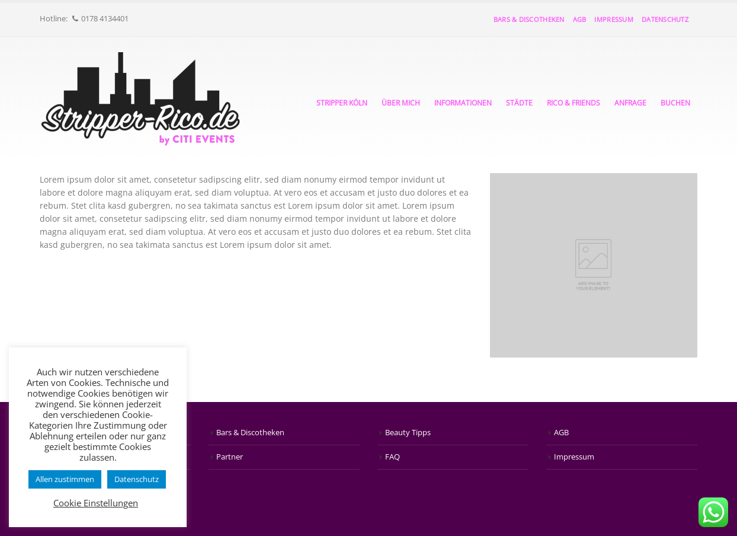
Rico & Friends (573, 103)
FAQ (392, 457)
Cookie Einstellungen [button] (95, 502)
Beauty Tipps (408, 432)
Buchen (675, 103)
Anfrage (630, 103)
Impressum (613, 19)
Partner (229, 457)
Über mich (401, 103)
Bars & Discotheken (529, 19)
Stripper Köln (341, 103)
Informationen (463, 103)
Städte (519, 103)
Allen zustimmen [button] (65, 479)
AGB (580, 19)
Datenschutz (665, 19)
